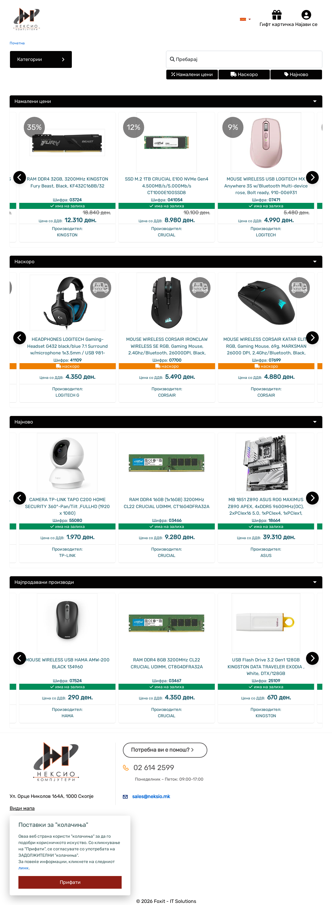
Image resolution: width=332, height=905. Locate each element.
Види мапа (22, 808)
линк (23, 868)
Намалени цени (192, 74)
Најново (296, 74)
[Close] (70, 882)
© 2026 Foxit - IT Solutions (166, 901)
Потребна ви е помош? (162, 750)
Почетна (17, 43)
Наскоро (244, 74)
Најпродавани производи (44, 582)
